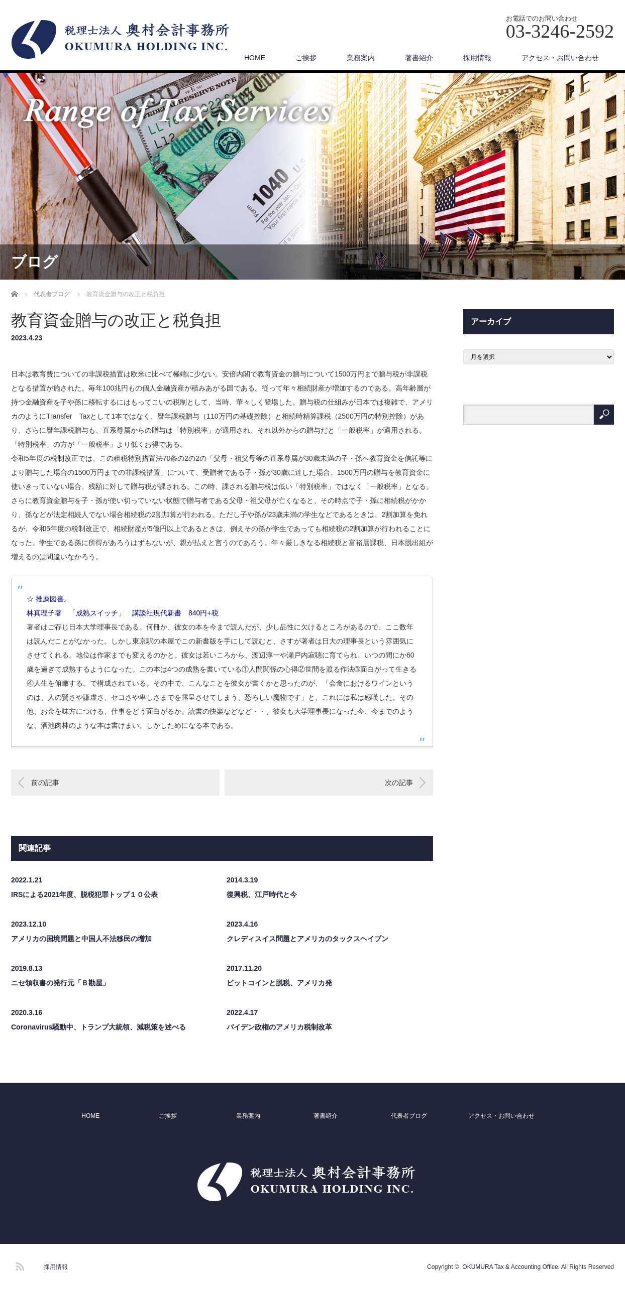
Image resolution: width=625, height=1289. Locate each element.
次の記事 (399, 783)
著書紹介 (419, 58)
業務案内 (361, 58)
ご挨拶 (306, 58)
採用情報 (477, 58)
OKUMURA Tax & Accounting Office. (511, 1266)
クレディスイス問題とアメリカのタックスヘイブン (307, 939)
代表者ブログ (409, 1116)
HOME (254, 58)
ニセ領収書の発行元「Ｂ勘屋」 (60, 983)
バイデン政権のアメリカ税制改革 (279, 1027)
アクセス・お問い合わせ (560, 58)
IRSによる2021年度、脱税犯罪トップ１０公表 (84, 894)
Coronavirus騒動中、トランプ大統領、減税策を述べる (98, 1027)
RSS (18, 1264)
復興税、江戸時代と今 (262, 894)
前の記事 (45, 783)
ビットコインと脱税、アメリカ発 (279, 983)
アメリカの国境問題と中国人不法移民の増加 (81, 939)
